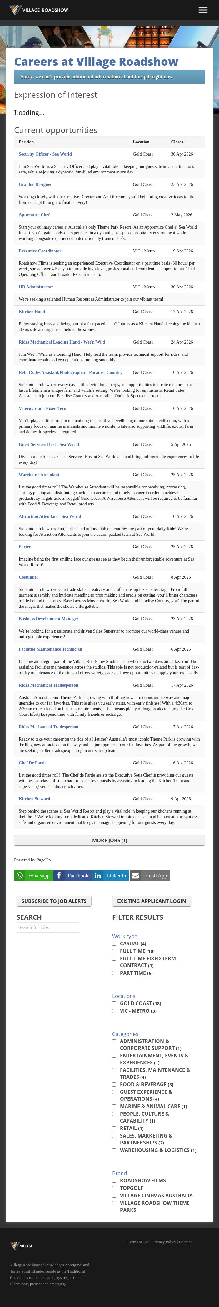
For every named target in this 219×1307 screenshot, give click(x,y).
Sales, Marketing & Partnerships (146, 1139)
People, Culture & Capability (144, 1117)
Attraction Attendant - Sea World (50, 516)
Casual (133, 943)
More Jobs (109, 840)
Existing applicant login (151, 901)
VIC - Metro (138, 1010)
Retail (132, 1128)
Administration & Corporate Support (151, 1044)
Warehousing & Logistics (158, 1150)
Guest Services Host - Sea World (49, 444)
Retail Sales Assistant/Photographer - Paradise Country (70, 372)
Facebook (78, 876)
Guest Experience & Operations (146, 1095)
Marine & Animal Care (153, 1106)
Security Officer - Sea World (45, 154)
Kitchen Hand (32, 311)
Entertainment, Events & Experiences (154, 1059)
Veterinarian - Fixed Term (43, 408)
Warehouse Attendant (39, 475)
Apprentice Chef (34, 215)
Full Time (137, 951)
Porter (25, 547)
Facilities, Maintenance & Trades (155, 1073)
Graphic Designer (35, 184)
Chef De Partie (33, 763)
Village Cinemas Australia (156, 1195)
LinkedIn (116, 876)
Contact (185, 1241)
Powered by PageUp (32, 859)
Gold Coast (140, 1003)
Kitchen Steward (34, 799)
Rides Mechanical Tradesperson (48, 685)
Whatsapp (39, 876)
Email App (155, 876)
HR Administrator (36, 287)
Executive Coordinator (40, 251)
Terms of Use (139, 1241)
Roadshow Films (143, 1180)
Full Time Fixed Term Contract (148, 962)
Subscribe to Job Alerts (54, 901)
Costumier (28, 577)
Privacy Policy (164, 1241)
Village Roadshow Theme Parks (155, 1206)
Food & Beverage (146, 1084)
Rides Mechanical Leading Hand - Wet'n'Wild (62, 342)
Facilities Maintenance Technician (50, 649)
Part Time (136, 972)
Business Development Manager (48, 619)
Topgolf (131, 1188)
